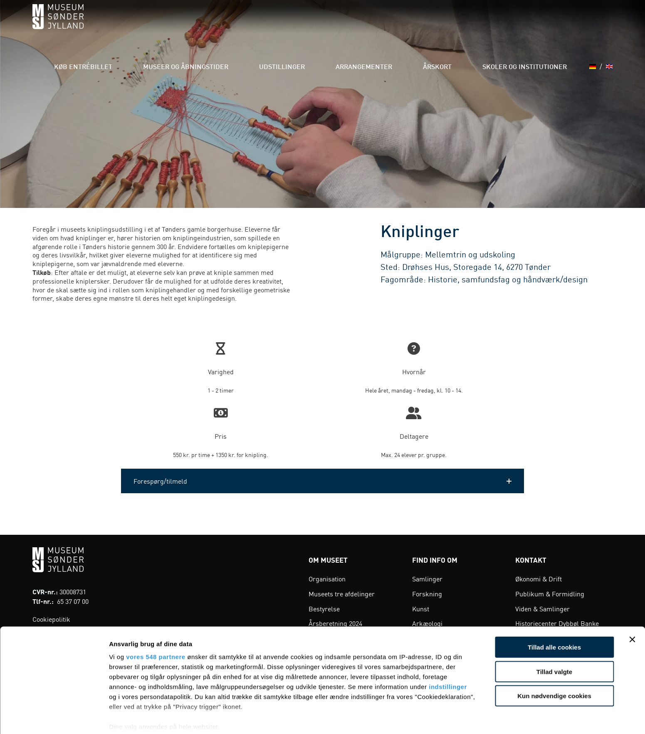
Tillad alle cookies (554, 612)
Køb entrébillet (145, 25)
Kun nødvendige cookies (554, 661)
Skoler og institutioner (527, 25)
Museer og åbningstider (234, 25)
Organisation (327, 578)
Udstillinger (318, 25)
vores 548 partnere (155, 621)
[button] (322, 481)
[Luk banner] (632, 605)
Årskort (451, 25)
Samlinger (427, 578)
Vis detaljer (432, 717)
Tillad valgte (554, 636)
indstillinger (448, 651)
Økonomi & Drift (538, 578)
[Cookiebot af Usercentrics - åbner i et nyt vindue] (53, 718)
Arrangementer (388, 25)
